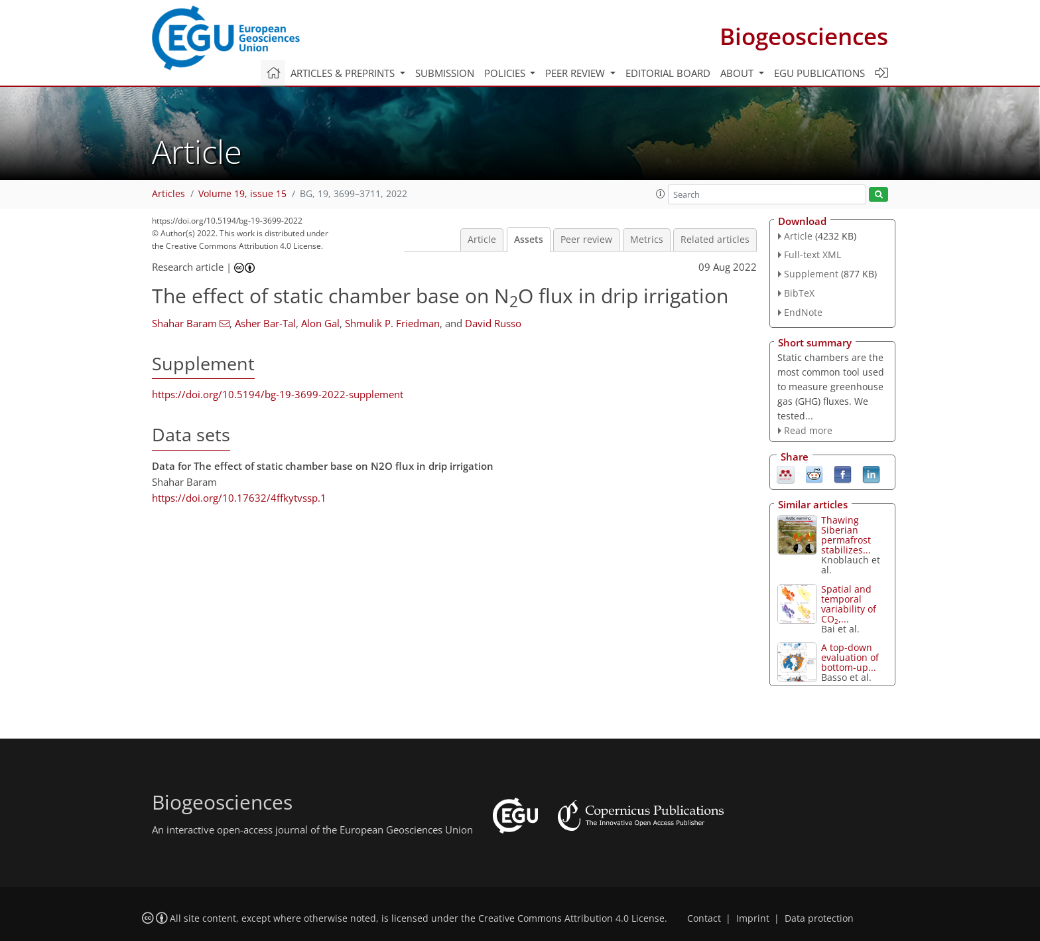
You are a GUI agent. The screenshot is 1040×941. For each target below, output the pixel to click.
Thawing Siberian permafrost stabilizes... (846, 535)
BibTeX (799, 293)
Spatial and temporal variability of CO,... (848, 604)
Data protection (819, 918)
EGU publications (819, 73)
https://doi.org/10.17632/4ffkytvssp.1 (239, 497)
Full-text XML (812, 254)
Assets (528, 240)
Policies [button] (506, 73)
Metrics (646, 240)
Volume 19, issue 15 (242, 194)
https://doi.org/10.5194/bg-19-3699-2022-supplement (277, 394)
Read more (808, 430)
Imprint (752, 918)
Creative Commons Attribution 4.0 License (571, 918)
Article (482, 240)
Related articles (715, 240)
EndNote (803, 312)
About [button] (738, 73)
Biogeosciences (804, 36)
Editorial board (667, 73)
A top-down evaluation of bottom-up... (850, 657)
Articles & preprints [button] (344, 73)
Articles (168, 194)
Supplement (811, 273)
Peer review (586, 240)
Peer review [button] (576, 73)
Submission (444, 73)
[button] (660, 194)
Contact (704, 918)
